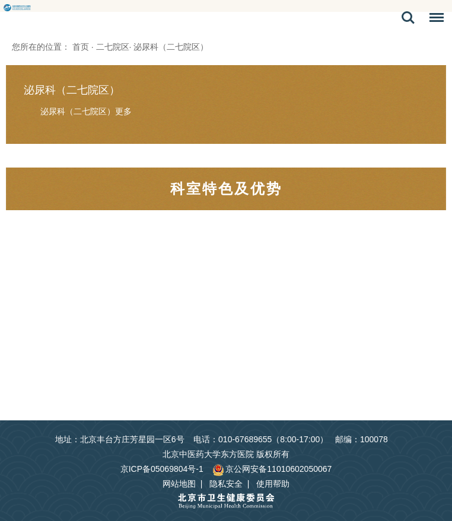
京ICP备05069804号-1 (161, 469)
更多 (123, 111)
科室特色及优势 (226, 189)
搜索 (408, 18)
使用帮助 (272, 483)
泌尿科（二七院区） (72, 90)
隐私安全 (226, 483)
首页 (80, 47)
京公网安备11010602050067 (272, 469)
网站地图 (179, 483)
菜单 (434, 19)
